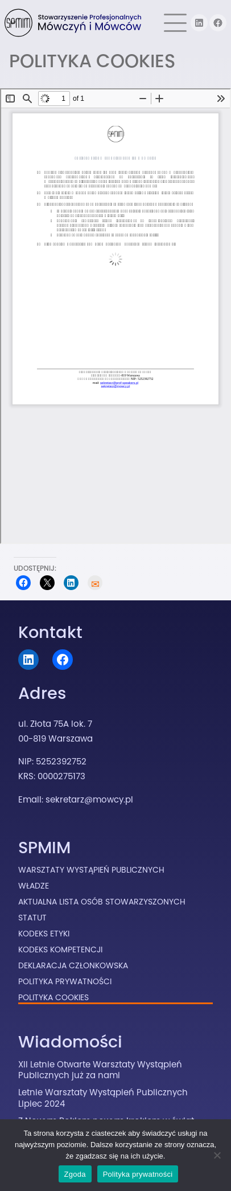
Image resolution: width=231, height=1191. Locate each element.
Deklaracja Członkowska (73, 965)
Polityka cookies (53, 997)
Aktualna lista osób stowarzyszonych (101, 901)
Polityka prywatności (138, 1174)
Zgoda (75, 1174)
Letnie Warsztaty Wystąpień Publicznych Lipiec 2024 (103, 1098)
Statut (32, 917)
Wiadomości (70, 1041)
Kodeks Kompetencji (60, 949)
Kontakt (50, 632)
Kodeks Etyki (43, 933)
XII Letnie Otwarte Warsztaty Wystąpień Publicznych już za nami (100, 1070)
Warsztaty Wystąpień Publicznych (91, 869)
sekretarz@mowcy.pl (89, 799)
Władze (33, 885)
